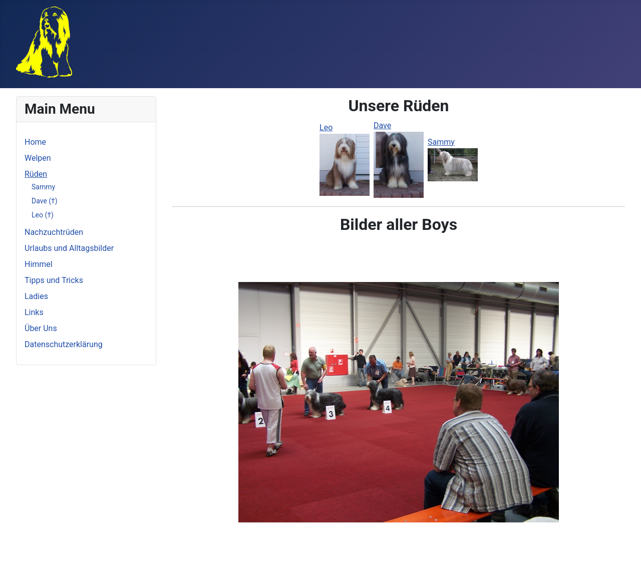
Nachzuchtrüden (54, 232)
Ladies (36, 296)
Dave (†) (45, 201)
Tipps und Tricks (54, 280)
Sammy (43, 187)
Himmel (39, 264)
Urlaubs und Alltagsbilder (69, 248)
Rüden (36, 174)
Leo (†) (43, 215)
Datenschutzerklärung (64, 344)
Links (34, 312)
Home (35, 142)
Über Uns (41, 328)
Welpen (38, 158)
